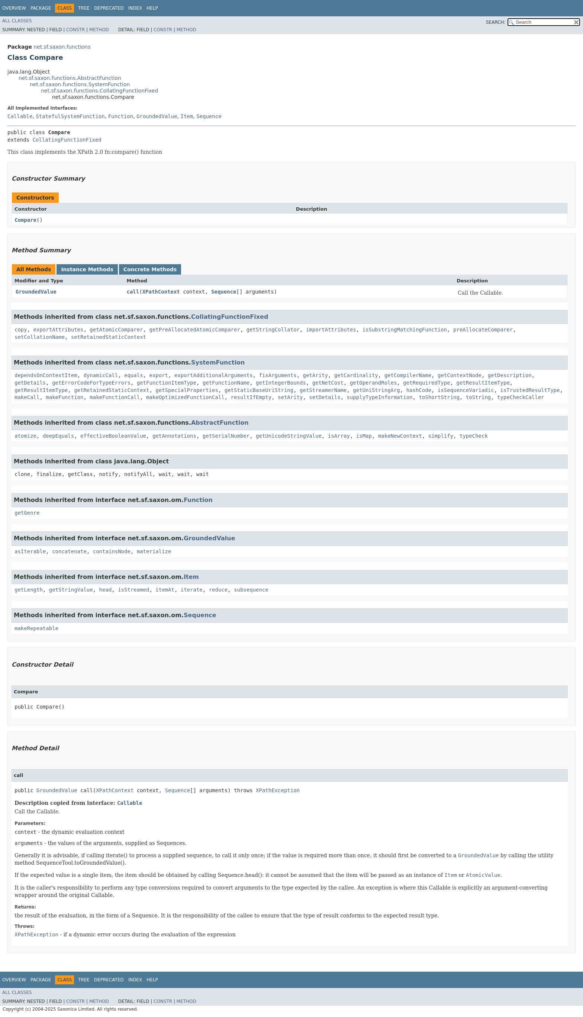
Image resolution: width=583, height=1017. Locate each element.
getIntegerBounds (281, 383)
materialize (154, 551)
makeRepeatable (36, 628)
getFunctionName (226, 383)
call (132, 292)
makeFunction (64, 397)
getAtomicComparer (116, 330)
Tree (84, 8)
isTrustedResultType (530, 390)
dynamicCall (100, 375)
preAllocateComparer (483, 330)
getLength (29, 590)
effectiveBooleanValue (113, 436)
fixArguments (277, 375)
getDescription (510, 375)
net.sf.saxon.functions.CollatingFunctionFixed (99, 91)
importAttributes (331, 330)
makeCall (27, 397)
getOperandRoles (373, 383)
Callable (19, 116)
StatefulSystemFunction (70, 116)
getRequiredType (426, 383)
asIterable (30, 551)
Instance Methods (87, 269)
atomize (25, 436)
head (105, 590)
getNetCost (328, 383)
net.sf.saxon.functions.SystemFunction (80, 84)
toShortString (439, 397)
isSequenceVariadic (466, 390)
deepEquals (58, 436)
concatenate (69, 551)
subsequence (251, 590)
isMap (364, 436)
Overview (14, 8)
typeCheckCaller (520, 397)
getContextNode (459, 375)
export (158, 375)
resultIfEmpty (251, 397)
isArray (339, 436)
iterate (192, 590)
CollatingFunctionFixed (66, 140)
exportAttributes (58, 330)
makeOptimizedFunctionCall (185, 397)
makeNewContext (400, 436)
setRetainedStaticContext (108, 337)
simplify (440, 436)
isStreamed (133, 590)
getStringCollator (273, 330)
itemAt (164, 590)
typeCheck (474, 436)
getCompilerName (407, 375)
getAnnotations (174, 436)
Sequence (208, 116)
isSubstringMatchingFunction (405, 330)
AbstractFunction (220, 422)
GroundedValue (156, 116)
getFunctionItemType (166, 383)
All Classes (17, 20)
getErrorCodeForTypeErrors (91, 383)
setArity (290, 397)
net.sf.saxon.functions (61, 47)
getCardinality (356, 375)
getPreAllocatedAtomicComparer (194, 330)
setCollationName (40, 337)
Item (187, 116)
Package (40, 8)
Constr (75, 29)
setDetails (324, 397)
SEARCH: (496, 22)
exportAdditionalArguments (213, 375)
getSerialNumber (226, 436)
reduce (218, 590)
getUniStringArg (376, 390)
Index (135, 8)
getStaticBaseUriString (259, 390)
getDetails (30, 383)
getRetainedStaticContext (111, 390)
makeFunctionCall (115, 397)
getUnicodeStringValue (289, 436)
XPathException (278, 790)
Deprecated (109, 8)
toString (478, 397)
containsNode (112, 551)
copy (21, 330)
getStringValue (71, 590)
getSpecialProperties (186, 390)
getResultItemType (483, 383)
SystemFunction (218, 362)
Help (152, 8)
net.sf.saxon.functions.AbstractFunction (70, 78)
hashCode (418, 390)
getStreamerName (323, 390)
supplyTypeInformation (380, 397)
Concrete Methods (150, 269)
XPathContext (161, 292)
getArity (315, 375)
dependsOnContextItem (46, 375)
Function (120, 116)
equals (133, 375)
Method (99, 29)
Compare (25, 220)
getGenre (27, 513)
